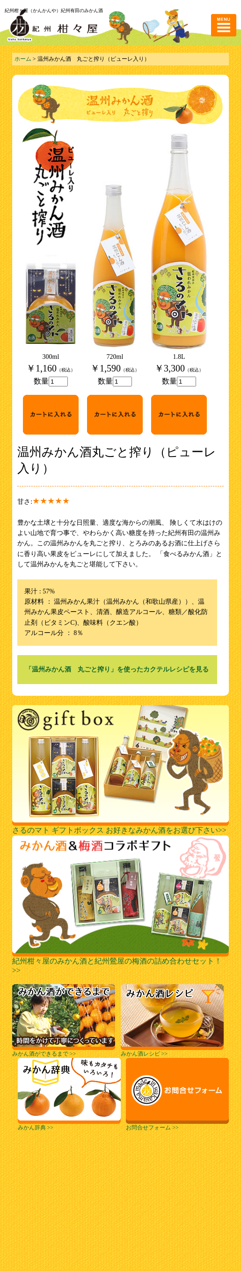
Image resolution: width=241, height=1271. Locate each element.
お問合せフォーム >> (177, 1125)
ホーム (23, 59)
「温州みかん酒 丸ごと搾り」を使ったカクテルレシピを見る (117, 669)
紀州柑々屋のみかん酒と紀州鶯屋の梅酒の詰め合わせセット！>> (120, 962)
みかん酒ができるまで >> (63, 1051)
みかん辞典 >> (69, 1125)
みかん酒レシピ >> (172, 1051)
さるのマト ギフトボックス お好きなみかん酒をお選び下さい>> (120, 826)
